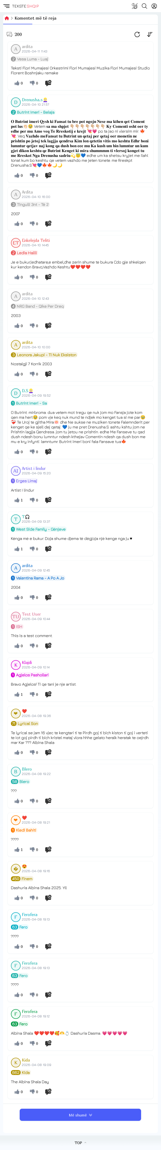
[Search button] (144, 6)
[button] (6, 6)
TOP (80, 1143)
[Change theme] (135, 6)
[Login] (154, 6)
